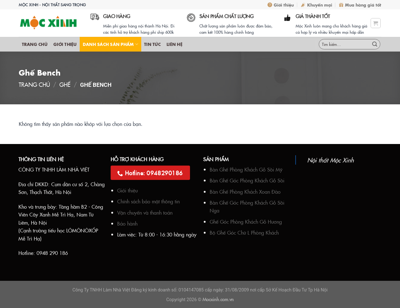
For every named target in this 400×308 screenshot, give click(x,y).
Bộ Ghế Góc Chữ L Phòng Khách (244, 232)
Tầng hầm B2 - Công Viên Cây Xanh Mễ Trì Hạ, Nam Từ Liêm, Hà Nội (60, 214)
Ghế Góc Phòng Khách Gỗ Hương (246, 221)
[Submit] (374, 44)
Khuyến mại (316, 4)
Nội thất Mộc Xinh (330, 160)
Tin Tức (152, 44)
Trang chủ (35, 44)
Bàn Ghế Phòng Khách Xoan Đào (245, 191)
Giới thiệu (281, 4)
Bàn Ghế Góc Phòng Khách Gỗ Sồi (247, 180)
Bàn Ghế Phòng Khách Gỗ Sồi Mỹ (246, 169)
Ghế (65, 84)
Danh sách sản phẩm (110, 44)
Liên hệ (174, 44)
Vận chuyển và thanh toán (144, 212)
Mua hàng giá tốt (360, 4)
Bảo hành (127, 223)
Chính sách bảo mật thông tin (148, 201)
